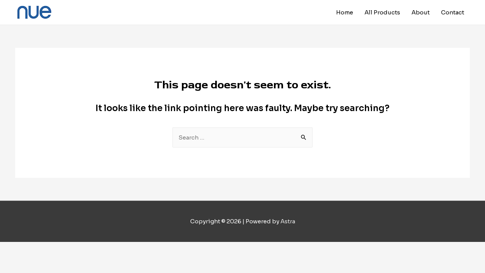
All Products (382, 12)
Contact (452, 12)
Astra (287, 221)
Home (344, 12)
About (420, 12)
